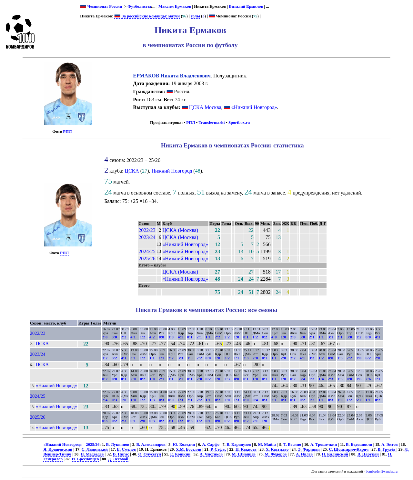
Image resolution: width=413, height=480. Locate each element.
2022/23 (146, 230)
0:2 (264, 337)
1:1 (208, 337)
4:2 (152, 337)
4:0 (274, 337)
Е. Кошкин (180, 454)
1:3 (339, 358)
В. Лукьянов (117, 444)
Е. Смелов (126, 449)
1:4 (321, 379)
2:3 (245, 358)
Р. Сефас (218, 449)
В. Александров (151, 444)
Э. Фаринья (309, 449)
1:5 (339, 379)
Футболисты (139, 6)
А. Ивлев (304, 454)
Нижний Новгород (172, 171)
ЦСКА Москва (205, 107)
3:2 (114, 358)
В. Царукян (368, 454)
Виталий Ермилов (246, 6)
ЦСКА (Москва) (180, 230)
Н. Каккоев (246, 449)
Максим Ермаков (174, 6)
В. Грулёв (387, 449)
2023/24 (146, 237)
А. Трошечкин (323, 444)
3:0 (114, 337)
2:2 (123, 337)
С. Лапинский (95, 449)
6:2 (368, 358)
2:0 (104, 337)
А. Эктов (389, 444)
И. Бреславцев (85, 459)
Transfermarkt (212, 122)
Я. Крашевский (57, 449)
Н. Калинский (335, 454)
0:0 (161, 337)
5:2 (358, 400)
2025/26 (146, 258)
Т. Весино (292, 444)
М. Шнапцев (244, 454)
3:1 (330, 337)
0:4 (255, 400)
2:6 (368, 379)
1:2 (142, 337)
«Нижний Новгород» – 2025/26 (71, 444)
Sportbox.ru (239, 122)
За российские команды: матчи (147, 16)
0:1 (189, 337)
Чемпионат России (104, 6)
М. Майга (267, 444)
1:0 (170, 337)
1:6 (358, 379)
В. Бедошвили (359, 444)
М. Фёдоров (276, 454)
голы (195, 16)
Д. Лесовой (118, 459)
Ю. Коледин (184, 444)
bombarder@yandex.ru (382, 471)
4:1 (133, 337)
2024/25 (146, 251)
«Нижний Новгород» (254, 107)
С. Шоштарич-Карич (348, 449)
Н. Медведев (92, 454)
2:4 (104, 400)
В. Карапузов (239, 444)
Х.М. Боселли (188, 449)
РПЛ (67, 131)
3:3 (180, 358)
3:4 (302, 379)
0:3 (114, 400)
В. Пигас (121, 454)
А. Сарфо (210, 444)
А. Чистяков (211, 454)
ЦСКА (132, 171)
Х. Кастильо (277, 449)
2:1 (199, 337)
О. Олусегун (149, 454)
